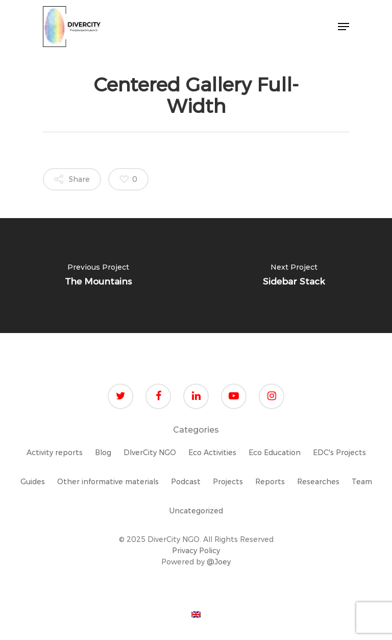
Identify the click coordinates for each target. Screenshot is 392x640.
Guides (32, 481)
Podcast (186, 481)
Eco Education (275, 452)
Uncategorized (196, 510)
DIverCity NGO (150, 452)
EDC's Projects (339, 452)
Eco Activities (212, 452)
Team (362, 481)
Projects (228, 481)
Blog (103, 452)
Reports (270, 481)
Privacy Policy (196, 550)
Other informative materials (108, 481)
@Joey (219, 561)
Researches (318, 481)
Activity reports (55, 452)
